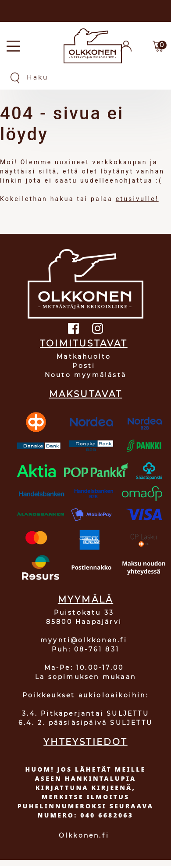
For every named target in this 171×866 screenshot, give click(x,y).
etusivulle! (137, 198)
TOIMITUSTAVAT (84, 343)
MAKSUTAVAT (85, 394)
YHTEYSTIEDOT (85, 742)
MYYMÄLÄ (85, 599)
